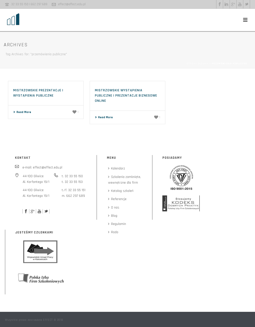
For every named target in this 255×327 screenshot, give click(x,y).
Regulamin (117, 224)
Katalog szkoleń (120, 191)
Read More (22, 112)
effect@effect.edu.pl (72, 4)
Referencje (117, 199)
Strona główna (198, 63)
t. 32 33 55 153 (72, 182)
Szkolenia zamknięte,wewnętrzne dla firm (124, 180)
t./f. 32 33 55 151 (73, 190)
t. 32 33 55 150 (72, 176)
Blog (112, 216)
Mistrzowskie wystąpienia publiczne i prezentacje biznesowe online (126, 95)
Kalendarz (116, 168)
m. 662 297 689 (73, 196)
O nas (113, 207)
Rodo (113, 232)
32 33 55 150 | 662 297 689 (29, 4)
